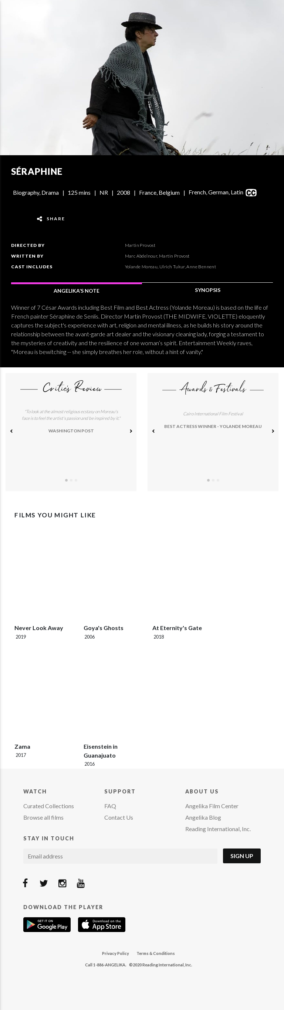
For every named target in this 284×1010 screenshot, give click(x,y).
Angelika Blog (203, 817)
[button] (11, 432)
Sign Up (241, 855)
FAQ (110, 805)
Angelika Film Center (212, 805)
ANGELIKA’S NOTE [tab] (76, 291)
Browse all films (43, 817)
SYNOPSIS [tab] (207, 290)
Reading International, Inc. (218, 828)
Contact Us (118, 817)
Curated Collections (48, 805)
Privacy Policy (115, 953)
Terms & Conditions (155, 953)
